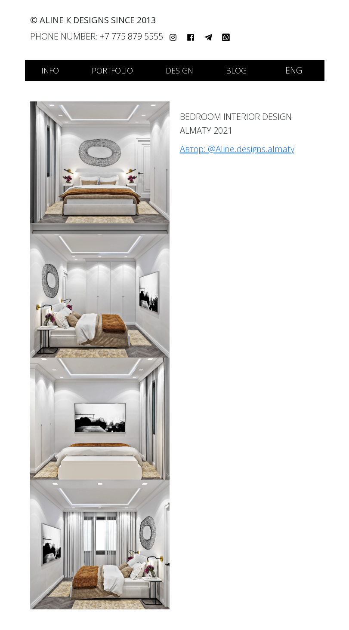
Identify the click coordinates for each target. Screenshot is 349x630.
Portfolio (112, 70)
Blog (236, 70)
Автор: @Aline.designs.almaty (237, 149)
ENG (293, 70)
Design (179, 70)
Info (50, 70)
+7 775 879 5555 (131, 36)
